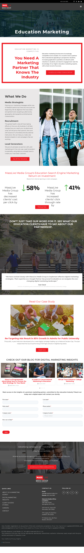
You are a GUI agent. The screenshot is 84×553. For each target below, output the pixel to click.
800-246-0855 (64, 1)
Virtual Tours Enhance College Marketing (70, 380)
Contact (5, 511)
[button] (3, 375)
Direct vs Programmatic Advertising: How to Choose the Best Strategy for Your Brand (14, 381)
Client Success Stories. (8, 504)
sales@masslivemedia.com (49, 493)
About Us (40, 531)
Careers (5, 508)
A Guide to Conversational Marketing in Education (42, 380)
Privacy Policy (23, 528)
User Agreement (61, 526)
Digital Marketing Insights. (9, 499)
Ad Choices (6, 542)
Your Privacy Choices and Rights (41, 528)
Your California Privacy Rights (11, 539)
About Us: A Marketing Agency (11, 493)
